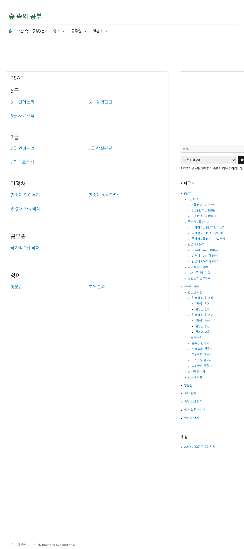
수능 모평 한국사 (202, 348)
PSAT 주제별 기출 (199, 272)
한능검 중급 (202, 326)
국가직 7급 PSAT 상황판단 (208, 233)
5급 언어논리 (22, 102)
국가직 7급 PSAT (198, 221)
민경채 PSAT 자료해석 (205, 261)
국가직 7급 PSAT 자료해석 (208, 238)
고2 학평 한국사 (202, 360)
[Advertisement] (88, 59)
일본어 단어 (191, 418)
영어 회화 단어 (193, 401)
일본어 (98, 31)
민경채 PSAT (196, 244)
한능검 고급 (202, 331)
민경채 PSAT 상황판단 (205, 255)
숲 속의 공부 (25, 16)
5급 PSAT (194, 199)
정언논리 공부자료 (199, 278)
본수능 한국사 (200, 343)
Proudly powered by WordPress (53, 544)
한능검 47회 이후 (202, 297)
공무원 (76, 31)
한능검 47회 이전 (202, 314)
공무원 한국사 (196, 371)
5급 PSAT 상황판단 (204, 210)
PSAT (187, 193)
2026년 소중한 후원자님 (199, 446)
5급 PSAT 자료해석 (204, 216)
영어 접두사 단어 (194, 409)
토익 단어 (190, 393)
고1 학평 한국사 (202, 365)
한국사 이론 (195, 377)
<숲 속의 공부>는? (32, 31)
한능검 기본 (202, 303)
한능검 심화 (202, 309)
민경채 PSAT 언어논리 (205, 250)
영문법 (188, 385)
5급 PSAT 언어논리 (204, 204)
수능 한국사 (195, 337)
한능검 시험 (195, 292)
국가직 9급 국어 (25, 248)
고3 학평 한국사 (202, 354)
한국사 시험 (191, 286)
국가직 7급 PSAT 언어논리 (208, 227)
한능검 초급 (202, 320)
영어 (56, 31)
